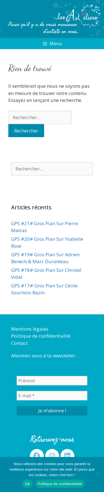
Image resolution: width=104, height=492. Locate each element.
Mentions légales (29, 329)
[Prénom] (52, 380)
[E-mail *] (52, 395)
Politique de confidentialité (40, 336)
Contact (19, 343)
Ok (27, 484)
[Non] (97, 474)
